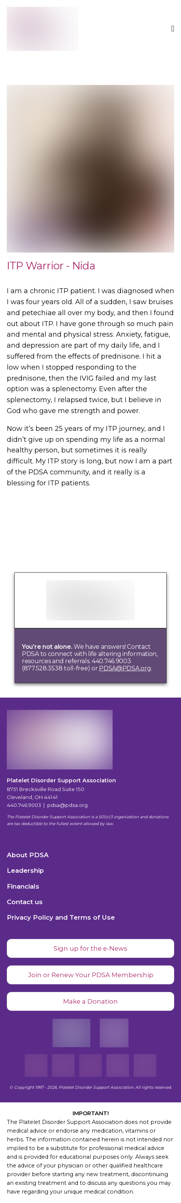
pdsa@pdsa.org (67, 805)
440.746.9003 (24, 805)
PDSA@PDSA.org (125, 668)
